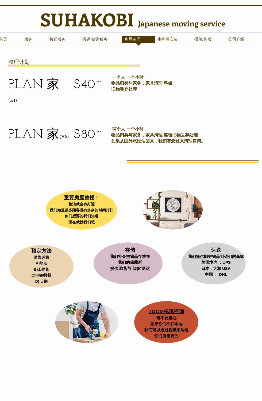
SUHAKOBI (89, 19)
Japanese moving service (181, 23)
